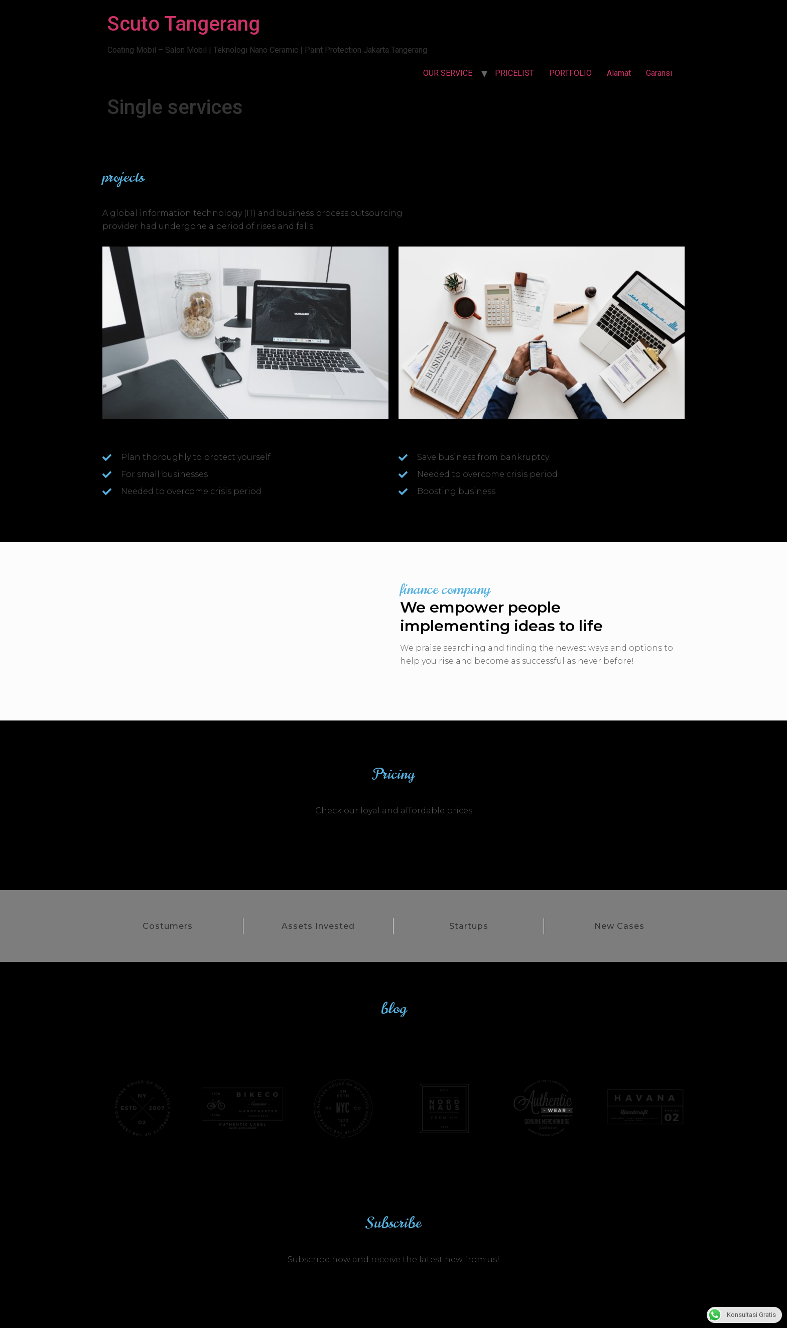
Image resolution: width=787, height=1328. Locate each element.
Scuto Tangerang (183, 24)
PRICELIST (514, 73)
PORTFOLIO (570, 73)
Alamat (619, 73)
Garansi (659, 73)
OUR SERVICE (447, 73)
